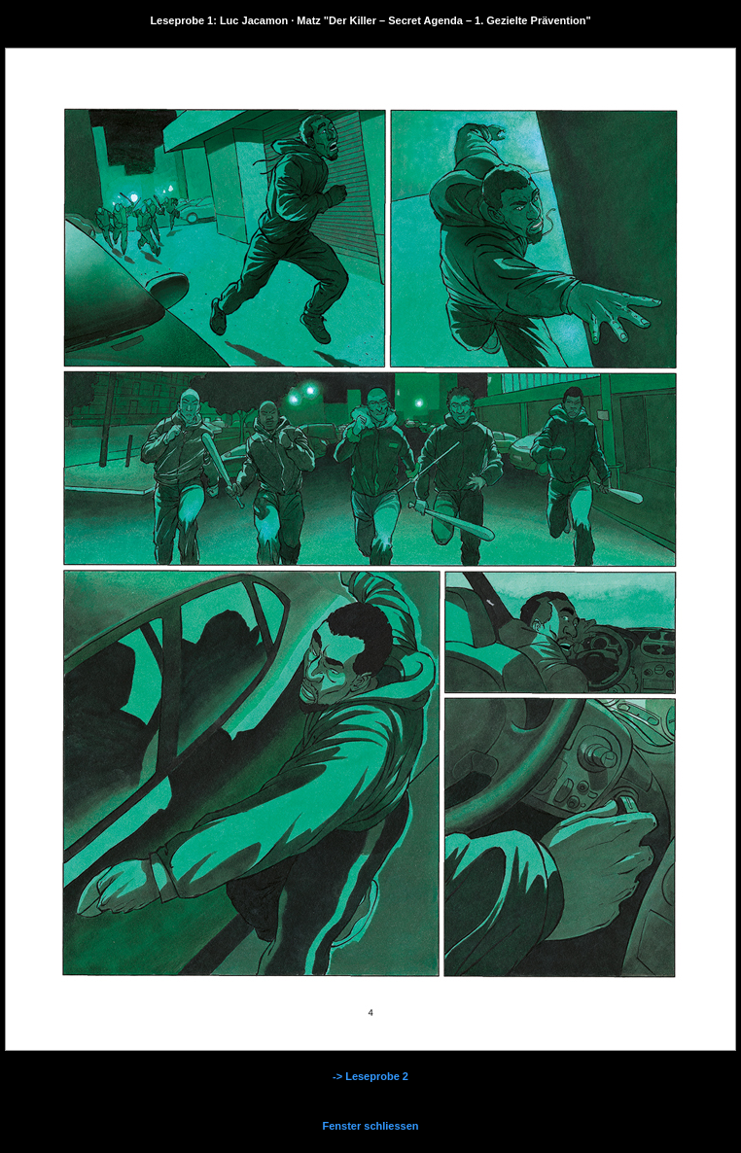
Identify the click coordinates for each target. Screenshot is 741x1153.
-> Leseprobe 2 (370, 1076)
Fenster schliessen (370, 1126)
